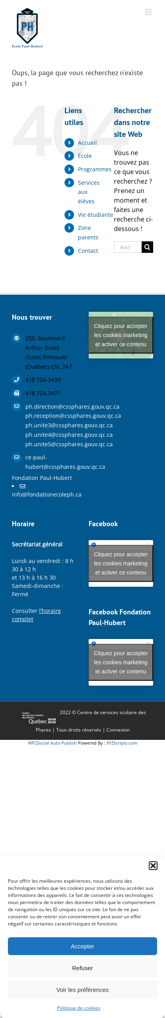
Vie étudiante (95, 214)
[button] (153, 866)
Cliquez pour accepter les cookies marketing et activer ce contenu (121, 335)
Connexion (118, 729)
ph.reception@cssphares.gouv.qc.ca (51, 415)
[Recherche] (147, 247)
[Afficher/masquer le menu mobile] (149, 12)
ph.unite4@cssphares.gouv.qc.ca (51, 434)
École (85, 155)
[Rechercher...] (128, 247)
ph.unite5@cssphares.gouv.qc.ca (51, 444)
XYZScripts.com (121, 743)
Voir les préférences (82, 989)
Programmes (95, 169)
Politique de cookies (79, 1008)
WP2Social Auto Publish (52, 743)
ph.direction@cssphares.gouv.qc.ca (51, 406)
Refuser (82, 968)
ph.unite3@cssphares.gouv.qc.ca (51, 425)
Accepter (82, 946)
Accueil (87, 142)
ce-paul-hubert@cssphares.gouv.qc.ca (51, 461)
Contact (88, 250)
